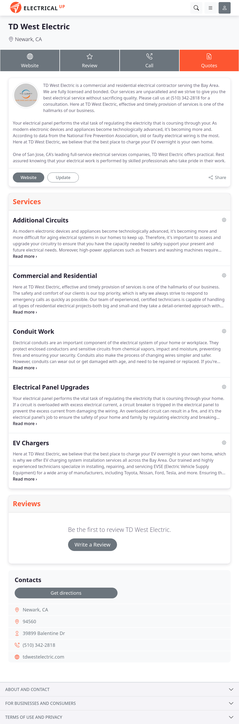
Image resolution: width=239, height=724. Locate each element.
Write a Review (92, 544)
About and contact (27, 689)
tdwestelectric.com (43, 657)
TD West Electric (39, 26)
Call (149, 60)
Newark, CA (28, 39)
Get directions (66, 593)
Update (63, 177)
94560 (29, 621)
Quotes (209, 60)
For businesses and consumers (40, 703)
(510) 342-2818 (39, 645)
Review (89, 60)
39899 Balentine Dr (44, 633)
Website (29, 60)
